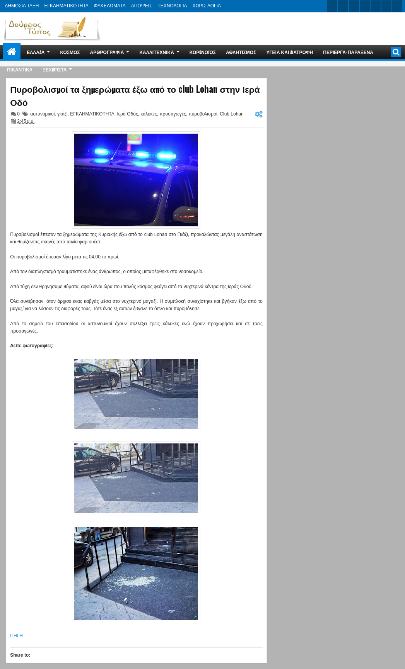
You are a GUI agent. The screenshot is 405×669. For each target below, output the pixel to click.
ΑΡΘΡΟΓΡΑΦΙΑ (107, 52)
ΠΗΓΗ (16, 635)
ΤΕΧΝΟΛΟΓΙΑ (172, 5)
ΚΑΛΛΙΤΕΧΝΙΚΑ (156, 52)
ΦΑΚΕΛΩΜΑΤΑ (110, 5)
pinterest (397, 6)
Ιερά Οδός (127, 114)
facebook (343, 6)
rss (365, 6)
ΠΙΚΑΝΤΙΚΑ (19, 69)
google (354, 6)
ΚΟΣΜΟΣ (70, 52)
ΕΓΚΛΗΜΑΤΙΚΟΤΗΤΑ (66, 5)
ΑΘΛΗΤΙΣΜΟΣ (241, 52)
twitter (332, 6)
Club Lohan (231, 114)
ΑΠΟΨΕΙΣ (141, 5)
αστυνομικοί (42, 114)
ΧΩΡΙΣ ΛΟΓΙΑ (207, 5)
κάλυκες (148, 114)
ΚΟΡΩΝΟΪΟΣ (203, 52)
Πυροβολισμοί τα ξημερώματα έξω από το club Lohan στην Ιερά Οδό (135, 95)
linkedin (376, 6)
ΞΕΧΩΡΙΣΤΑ (55, 69)
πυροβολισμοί (203, 114)
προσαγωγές (172, 114)
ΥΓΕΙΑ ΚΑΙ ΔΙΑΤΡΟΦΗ (289, 52)
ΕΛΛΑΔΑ (35, 52)
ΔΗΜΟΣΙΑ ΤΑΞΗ (22, 5)
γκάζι (62, 114)
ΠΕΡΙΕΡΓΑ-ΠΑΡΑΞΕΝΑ (348, 52)
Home (12, 52)
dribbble (386, 6)
